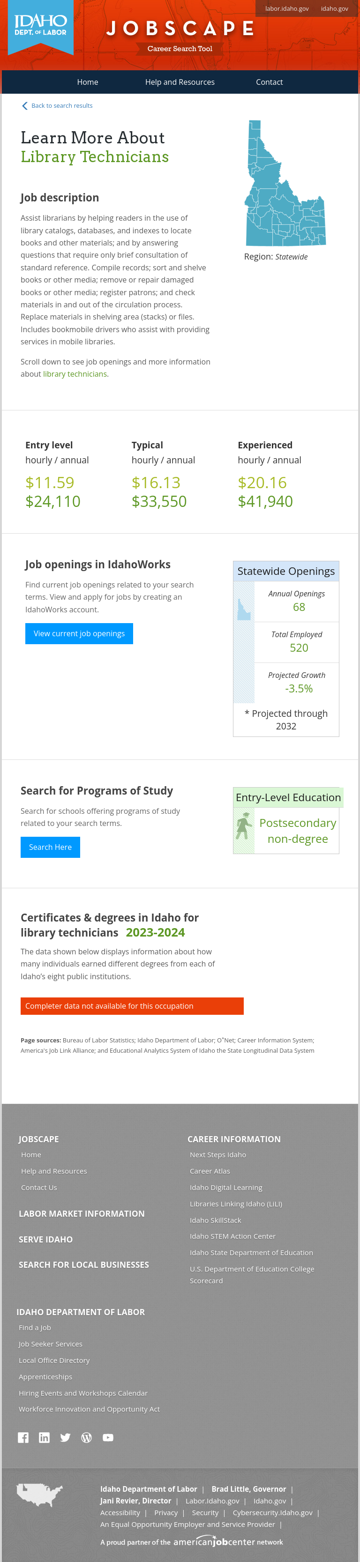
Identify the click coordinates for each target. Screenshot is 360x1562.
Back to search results (57, 106)
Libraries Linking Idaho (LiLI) (236, 1203)
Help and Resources (180, 82)
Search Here (50, 847)
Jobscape (39, 1139)
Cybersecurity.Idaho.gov (273, 1512)
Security (205, 1512)
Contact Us (39, 1187)
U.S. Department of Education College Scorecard (252, 1274)
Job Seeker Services (50, 1343)
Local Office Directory (54, 1360)
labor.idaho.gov (287, 8)
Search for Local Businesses (84, 1264)
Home (87, 82)
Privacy (166, 1512)
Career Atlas (210, 1170)
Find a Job (35, 1327)
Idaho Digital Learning (226, 1187)
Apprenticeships (45, 1376)
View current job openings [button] (79, 633)
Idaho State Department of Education (251, 1252)
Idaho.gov (270, 1500)
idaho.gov (334, 8)
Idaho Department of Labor (80, 1311)
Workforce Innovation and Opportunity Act (89, 1408)
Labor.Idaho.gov (212, 1500)
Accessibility (120, 1512)
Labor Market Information (82, 1213)
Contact (269, 82)
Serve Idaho (46, 1239)
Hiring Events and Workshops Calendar (83, 1393)
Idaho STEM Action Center (233, 1236)
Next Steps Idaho (218, 1154)
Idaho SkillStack (215, 1220)
